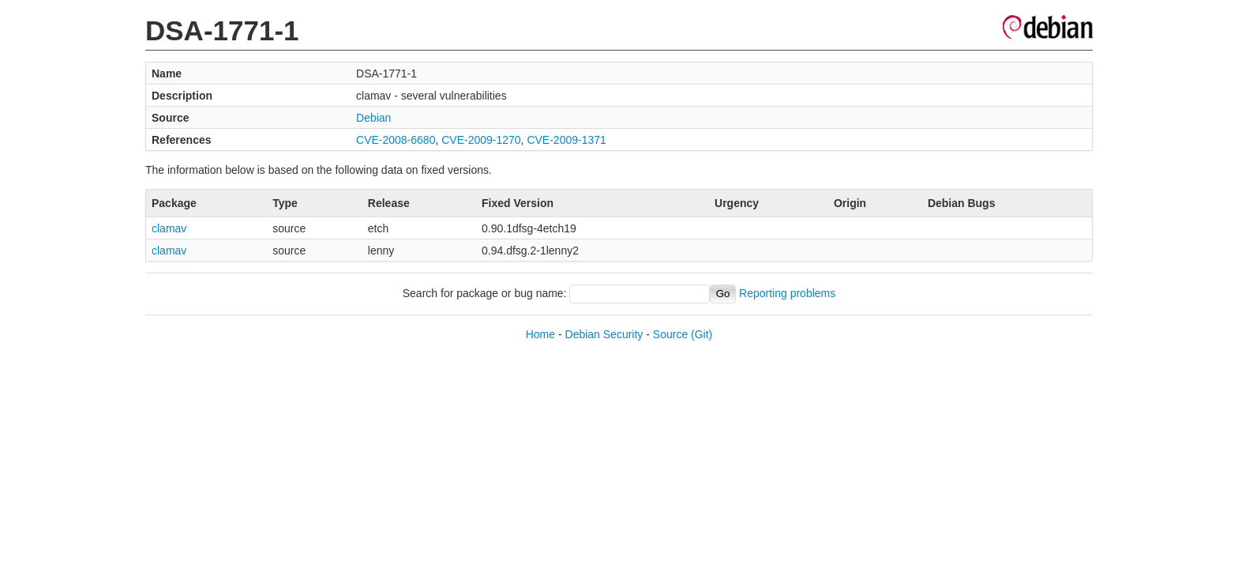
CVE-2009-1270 (480, 140)
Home (540, 334)
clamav (169, 228)
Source (670, 334)
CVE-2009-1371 (566, 140)
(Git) (701, 334)
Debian (373, 117)
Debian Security (604, 334)
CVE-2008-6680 (395, 140)
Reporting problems (787, 293)
